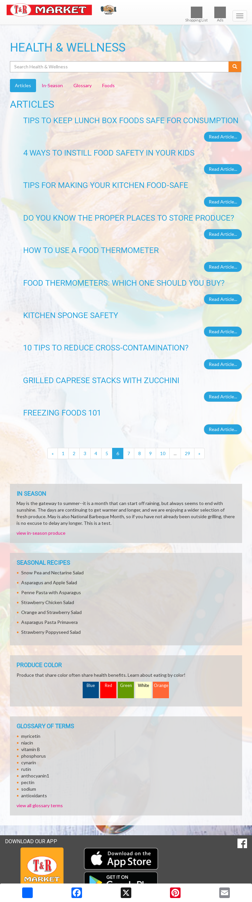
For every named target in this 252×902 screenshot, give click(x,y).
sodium (28, 789)
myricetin (30, 736)
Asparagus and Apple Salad (49, 582)
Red (108, 685)
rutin (26, 769)
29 (187, 453)
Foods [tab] (108, 85)
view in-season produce (41, 533)
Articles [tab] (23, 85)
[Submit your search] (235, 66)
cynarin (28, 762)
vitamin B (30, 749)
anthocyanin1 (35, 775)
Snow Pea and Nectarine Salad (52, 572)
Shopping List (196, 14)
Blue (91, 685)
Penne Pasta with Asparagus (51, 592)
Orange (161, 685)
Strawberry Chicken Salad (47, 602)
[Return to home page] (126, 10)
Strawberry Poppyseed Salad (51, 632)
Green (126, 685)
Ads (220, 14)
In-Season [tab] (52, 85)
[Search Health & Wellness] (120, 66)
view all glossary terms (40, 805)
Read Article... (223, 136)
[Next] (199, 453)
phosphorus (33, 756)
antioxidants (34, 795)
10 (162, 453)
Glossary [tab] (82, 85)
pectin (27, 782)
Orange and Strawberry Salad (51, 612)
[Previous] (52, 453)
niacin (27, 742)
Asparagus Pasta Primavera (49, 622)
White (143, 685)
